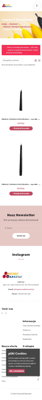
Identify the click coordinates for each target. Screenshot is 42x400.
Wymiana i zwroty (30, 334)
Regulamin (27, 339)
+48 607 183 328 (24, 294)
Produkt (14, 24)
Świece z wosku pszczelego (17, 27)
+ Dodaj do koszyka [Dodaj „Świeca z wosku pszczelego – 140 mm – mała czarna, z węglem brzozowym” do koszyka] (21, 128)
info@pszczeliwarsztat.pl (24, 289)
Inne (3, 381)
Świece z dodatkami (10, 376)
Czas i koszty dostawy (31, 326)
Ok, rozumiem (16, 371)
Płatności (26, 330)
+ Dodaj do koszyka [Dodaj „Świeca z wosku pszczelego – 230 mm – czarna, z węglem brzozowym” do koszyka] (21, 193)
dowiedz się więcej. (23, 366)
